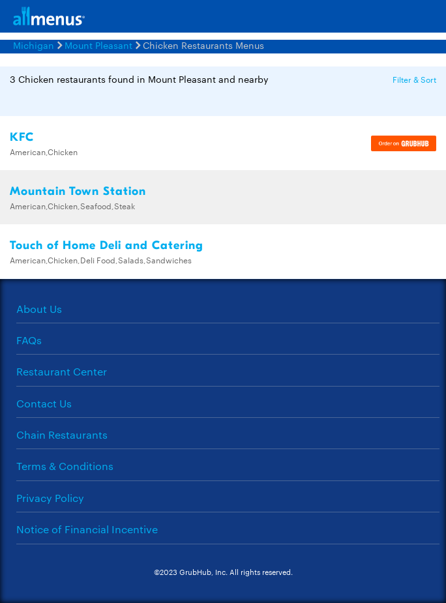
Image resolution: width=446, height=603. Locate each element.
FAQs (29, 340)
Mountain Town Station (78, 191)
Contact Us (44, 403)
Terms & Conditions (64, 466)
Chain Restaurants (62, 434)
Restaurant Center (61, 371)
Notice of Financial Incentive (87, 529)
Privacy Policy (50, 498)
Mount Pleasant (98, 45)
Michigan (33, 45)
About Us (39, 309)
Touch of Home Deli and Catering (106, 245)
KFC (22, 137)
